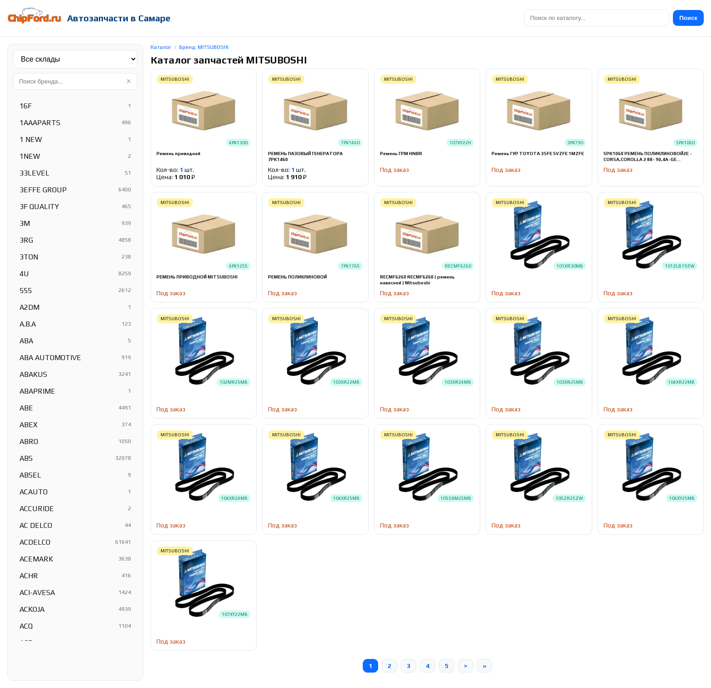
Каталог (161, 47)
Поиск (688, 18)
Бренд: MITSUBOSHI (204, 47)
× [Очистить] (128, 81)
